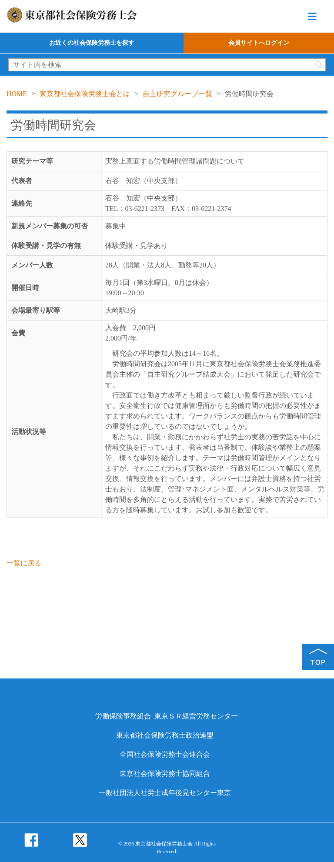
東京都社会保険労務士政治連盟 (165, 735)
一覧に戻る (24, 563)
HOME (17, 93)
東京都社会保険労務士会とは (85, 93)
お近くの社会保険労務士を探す (91, 43)
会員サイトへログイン (258, 43)
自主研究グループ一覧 (177, 93)
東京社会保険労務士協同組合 (165, 773)
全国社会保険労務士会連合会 (165, 754)
